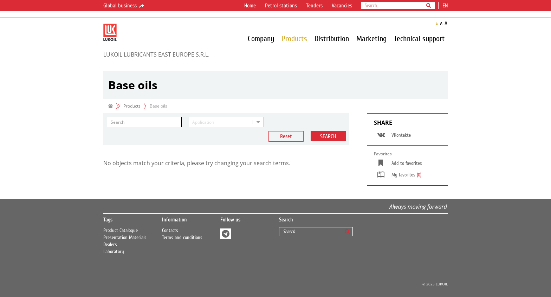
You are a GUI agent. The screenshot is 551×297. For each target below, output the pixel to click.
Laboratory (113, 251)
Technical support (419, 38)
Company (261, 38)
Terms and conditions (182, 237)
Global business (124, 5)
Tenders (314, 5)
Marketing (371, 38)
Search (328, 136)
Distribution (332, 38)
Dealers (110, 244)
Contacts (170, 230)
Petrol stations (281, 5)
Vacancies (342, 5)
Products (294, 38)
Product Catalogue (120, 230)
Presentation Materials (125, 237)
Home (250, 5)
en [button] (445, 5)
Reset (286, 136)
